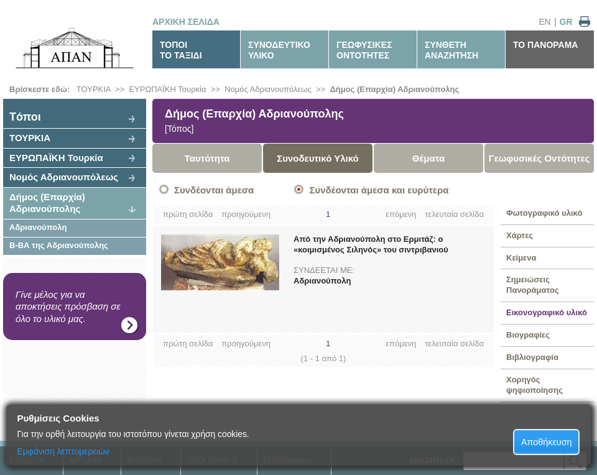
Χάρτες (519, 235)
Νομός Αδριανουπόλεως (268, 89)
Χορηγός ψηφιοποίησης (534, 385)
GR (566, 22)
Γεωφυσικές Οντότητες (539, 158)
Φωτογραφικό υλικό (544, 213)
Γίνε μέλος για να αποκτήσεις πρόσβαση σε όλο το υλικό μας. (68, 306)
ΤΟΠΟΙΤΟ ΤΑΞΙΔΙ (181, 50)
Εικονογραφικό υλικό (546, 312)
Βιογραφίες (528, 334)
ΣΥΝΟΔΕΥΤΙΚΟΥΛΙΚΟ (279, 50)
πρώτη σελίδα (188, 214)
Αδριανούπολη (38, 227)
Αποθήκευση (546, 442)
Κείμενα (521, 257)
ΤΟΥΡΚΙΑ (93, 89)
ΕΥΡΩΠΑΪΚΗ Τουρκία (167, 89)
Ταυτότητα (207, 158)
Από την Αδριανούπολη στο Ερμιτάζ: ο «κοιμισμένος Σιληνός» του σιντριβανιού (371, 244)
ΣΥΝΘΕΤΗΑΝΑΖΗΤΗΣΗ (451, 50)
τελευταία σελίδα (454, 214)
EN (544, 22)
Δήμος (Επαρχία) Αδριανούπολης (394, 89)
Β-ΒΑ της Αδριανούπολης (58, 245)
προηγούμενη (246, 214)
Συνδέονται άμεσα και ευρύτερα (378, 190)
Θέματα (428, 158)
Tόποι (25, 117)
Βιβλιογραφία (532, 357)
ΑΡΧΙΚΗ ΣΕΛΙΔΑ (186, 22)
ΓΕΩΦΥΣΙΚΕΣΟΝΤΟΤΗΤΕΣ (364, 50)
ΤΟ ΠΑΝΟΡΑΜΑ (545, 45)
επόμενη (401, 214)
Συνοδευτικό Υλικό (318, 158)
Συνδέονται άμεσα (214, 190)
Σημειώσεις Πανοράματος (532, 285)
